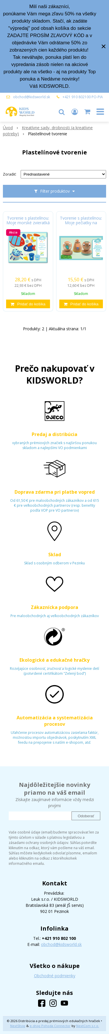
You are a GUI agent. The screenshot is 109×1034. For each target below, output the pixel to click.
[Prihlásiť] (75, 111)
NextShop (17, 1026)
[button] (61, 111)
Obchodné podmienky (54, 975)
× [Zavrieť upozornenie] (103, 46)
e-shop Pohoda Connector (50, 1026)
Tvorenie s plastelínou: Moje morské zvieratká (28, 220)
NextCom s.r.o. (87, 1026)
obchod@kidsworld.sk (31, 96)
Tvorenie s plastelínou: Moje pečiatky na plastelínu (81, 223)
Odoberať (86, 816)
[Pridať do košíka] (28, 304)
